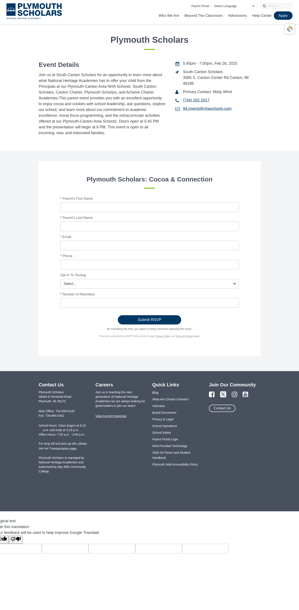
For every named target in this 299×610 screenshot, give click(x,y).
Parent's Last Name (76, 218)
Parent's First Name (76, 198)
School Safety (161, 432)
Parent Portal (200, 6)
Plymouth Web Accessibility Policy (175, 464)
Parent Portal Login (165, 439)
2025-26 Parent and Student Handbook (171, 455)
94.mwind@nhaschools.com (207, 108)
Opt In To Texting (73, 275)
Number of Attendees (77, 294)
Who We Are (169, 16)
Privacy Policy (163, 336)
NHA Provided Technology (169, 446)
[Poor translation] (16, 540)
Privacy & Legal (162, 419)
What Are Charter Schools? (170, 399)
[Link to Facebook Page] (212, 394)
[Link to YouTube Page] (245, 394)
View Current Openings (110, 416)
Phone (66, 256)
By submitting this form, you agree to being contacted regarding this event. (149, 328)
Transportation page (63, 448)
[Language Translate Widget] (234, 6)
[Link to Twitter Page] (223, 394)
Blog (155, 392)
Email (65, 237)
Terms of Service (184, 336)
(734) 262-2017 (196, 100)
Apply (283, 16)
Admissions (237, 16)
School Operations (164, 426)
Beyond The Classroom (203, 16)
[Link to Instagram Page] (234, 394)
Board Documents (164, 412)
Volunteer (158, 406)
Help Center (262, 16)
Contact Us (222, 408)
